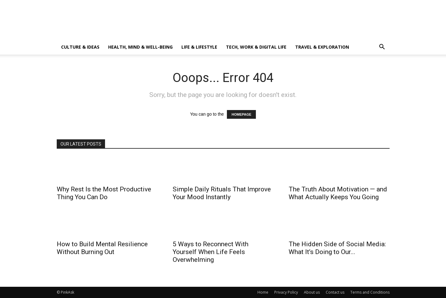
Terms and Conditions (370, 292)
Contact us (335, 292)
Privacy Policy (286, 292)
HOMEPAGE (241, 114)
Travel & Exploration (322, 47)
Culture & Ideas (80, 47)
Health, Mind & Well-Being (140, 47)
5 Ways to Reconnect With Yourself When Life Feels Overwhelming (210, 251)
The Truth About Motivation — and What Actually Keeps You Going (338, 193)
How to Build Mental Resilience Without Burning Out (102, 248)
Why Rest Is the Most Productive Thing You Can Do (104, 193)
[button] (382, 47)
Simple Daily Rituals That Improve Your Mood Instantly (222, 193)
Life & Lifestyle (199, 47)
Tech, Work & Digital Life (256, 47)
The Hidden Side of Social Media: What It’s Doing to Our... (337, 248)
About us (312, 292)
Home (262, 292)
